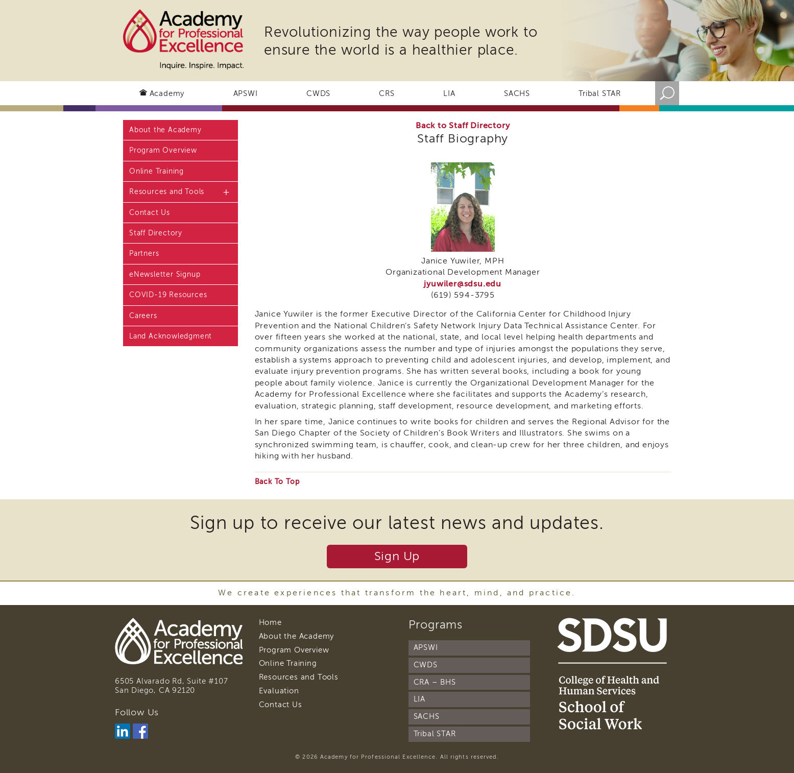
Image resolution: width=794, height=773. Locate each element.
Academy (167, 93)
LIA (449, 93)
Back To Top (277, 482)
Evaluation (279, 691)
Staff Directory (155, 233)
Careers (143, 316)
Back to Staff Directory (463, 125)
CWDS (318, 93)
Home (270, 622)
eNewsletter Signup (164, 274)
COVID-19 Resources (168, 295)
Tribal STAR (600, 93)
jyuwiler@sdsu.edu (462, 283)
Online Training (156, 171)
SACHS (517, 93)
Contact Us (149, 212)
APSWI (245, 93)
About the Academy (165, 130)
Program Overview (163, 150)
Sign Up (397, 556)
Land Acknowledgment (170, 336)
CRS (386, 93)
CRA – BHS (435, 682)
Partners (144, 253)
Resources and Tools (166, 192)
